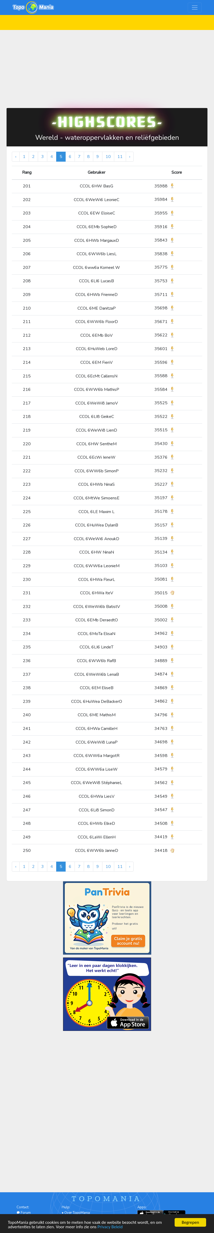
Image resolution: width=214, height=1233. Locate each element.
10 (108, 157)
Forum (24, 1212)
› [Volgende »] (129, 157)
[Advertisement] (107, 67)
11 (120, 157)
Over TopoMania (77, 1212)
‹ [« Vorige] (15, 157)
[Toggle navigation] (195, 7)
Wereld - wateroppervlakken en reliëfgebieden (107, 137)
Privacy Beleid (110, 1227)
